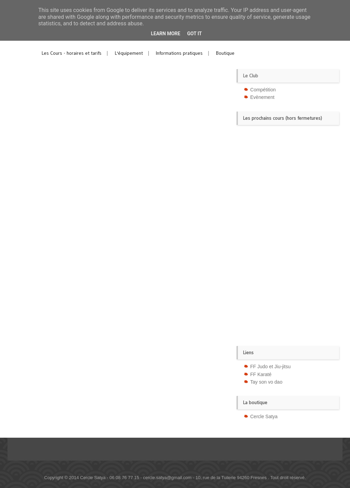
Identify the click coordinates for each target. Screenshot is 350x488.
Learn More (165, 33)
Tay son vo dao (266, 382)
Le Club (250, 76)
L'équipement (129, 53)
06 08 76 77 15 (124, 477)
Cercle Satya (264, 416)
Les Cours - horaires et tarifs (72, 53)
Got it (194, 33)
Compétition (263, 89)
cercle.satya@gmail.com (167, 477)
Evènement (262, 97)
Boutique (225, 53)
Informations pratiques (179, 53)
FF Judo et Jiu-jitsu (270, 366)
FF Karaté (260, 374)
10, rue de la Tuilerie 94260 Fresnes (232, 477)
